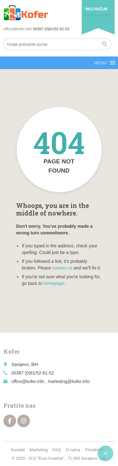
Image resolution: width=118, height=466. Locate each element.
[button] (100, 62)
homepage (53, 283)
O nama (73, 449)
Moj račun (96, 9)
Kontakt (18, 449)
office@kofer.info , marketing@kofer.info (50, 381)
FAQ (57, 449)
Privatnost (94, 449)
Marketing (39, 449)
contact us (63, 267)
